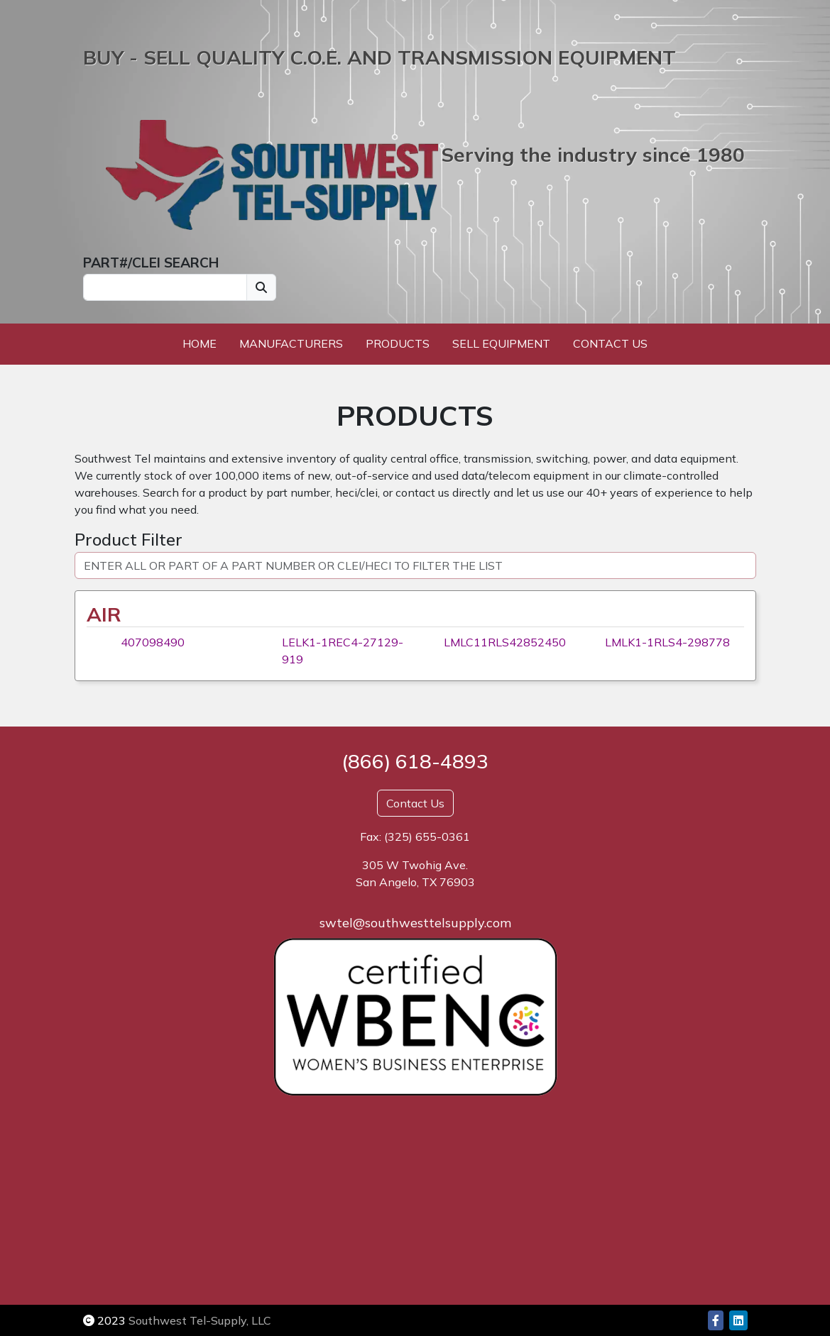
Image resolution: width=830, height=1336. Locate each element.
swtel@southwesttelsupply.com (415, 923)
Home (199, 343)
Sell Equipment (501, 343)
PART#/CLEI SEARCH (151, 262)
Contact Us (610, 343)
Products (398, 343)
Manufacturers (291, 343)
